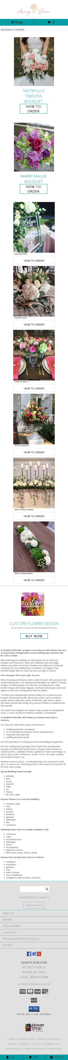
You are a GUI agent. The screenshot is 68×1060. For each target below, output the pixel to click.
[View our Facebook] (29, 955)
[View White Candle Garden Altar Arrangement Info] (34, 483)
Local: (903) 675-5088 (34, 977)
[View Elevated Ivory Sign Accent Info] (34, 227)
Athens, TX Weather (18, 1044)
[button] (34, 1009)
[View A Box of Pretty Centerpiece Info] (34, 355)
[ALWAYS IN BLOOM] (34, 15)
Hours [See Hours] (56, 1057)
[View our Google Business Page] (34, 955)
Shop (17, 22)
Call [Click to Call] (11, 1057)
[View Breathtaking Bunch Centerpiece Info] (34, 547)
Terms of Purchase (34, 1048)
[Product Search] (34, 889)
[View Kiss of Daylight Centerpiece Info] (34, 419)
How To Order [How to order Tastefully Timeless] (33, 108)
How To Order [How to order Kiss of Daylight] (34, 452)
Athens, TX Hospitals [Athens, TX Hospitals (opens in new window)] (49, 1039)
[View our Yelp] (39, 955)
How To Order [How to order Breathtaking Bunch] (34, 580)
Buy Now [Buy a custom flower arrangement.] (34, 636)
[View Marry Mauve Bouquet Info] (34, 147)
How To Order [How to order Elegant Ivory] (34, 324)
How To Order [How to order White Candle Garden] (34, 516)
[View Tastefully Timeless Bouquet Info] (34, 61)
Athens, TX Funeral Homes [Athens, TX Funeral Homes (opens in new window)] (21, 1039)
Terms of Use (55, 1048)
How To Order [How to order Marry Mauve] (33, 189)
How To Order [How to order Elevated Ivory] (34, 260)
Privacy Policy (14, 1048)
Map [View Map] (34, 1057)
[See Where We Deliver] (34, 905)
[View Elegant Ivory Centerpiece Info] (34, 291)
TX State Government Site (46, 1044)
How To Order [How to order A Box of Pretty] (34, 388)
